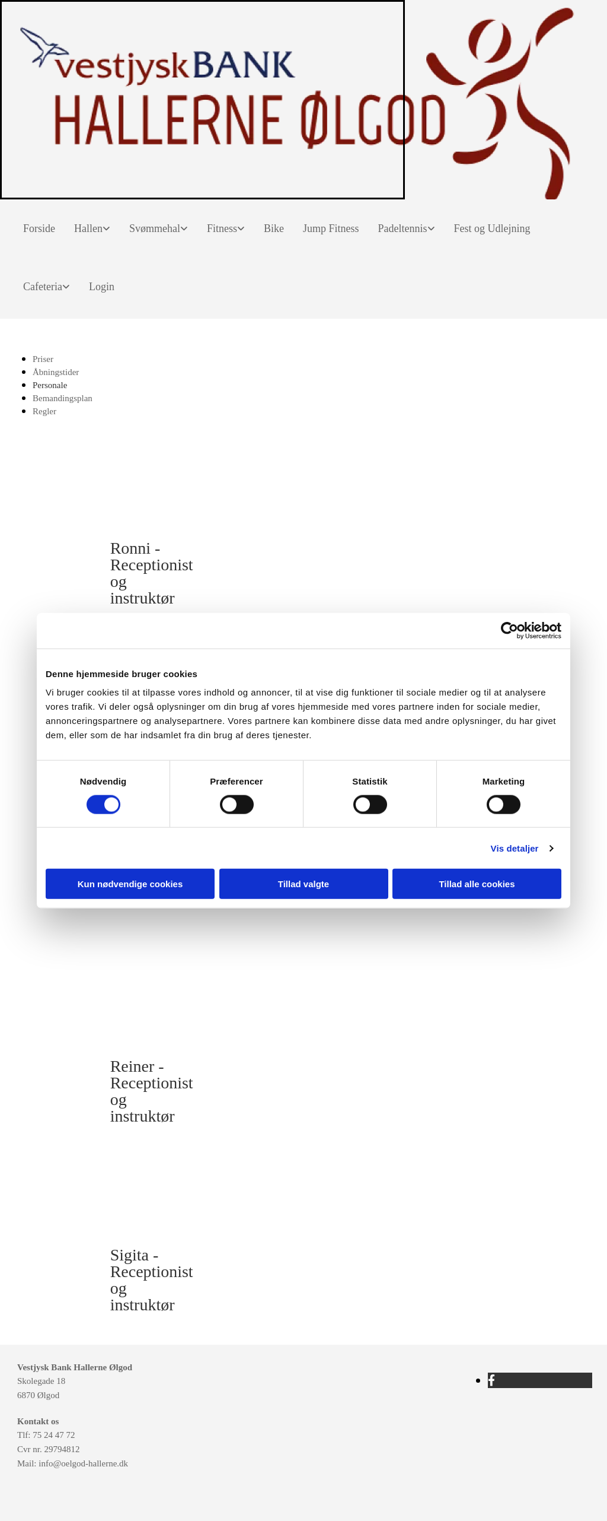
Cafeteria (42, 287)
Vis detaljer (515, 848)
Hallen (88, 228)
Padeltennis (402, 228)
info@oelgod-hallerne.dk (83, 1463)
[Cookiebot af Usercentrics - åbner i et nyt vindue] (509, 630)
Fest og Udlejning (492, 228)
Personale (50, 385)
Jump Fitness (331, 228)
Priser (43, 359)
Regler (44, 411)
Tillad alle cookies (477, 884)
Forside (39, 228)
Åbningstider (56, 372)
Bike (274, 228)
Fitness (222, 228)
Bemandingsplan (62, 398)
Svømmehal (154, 228)
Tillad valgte (303, 884)
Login (101, 287)
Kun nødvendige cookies (130, 884)
